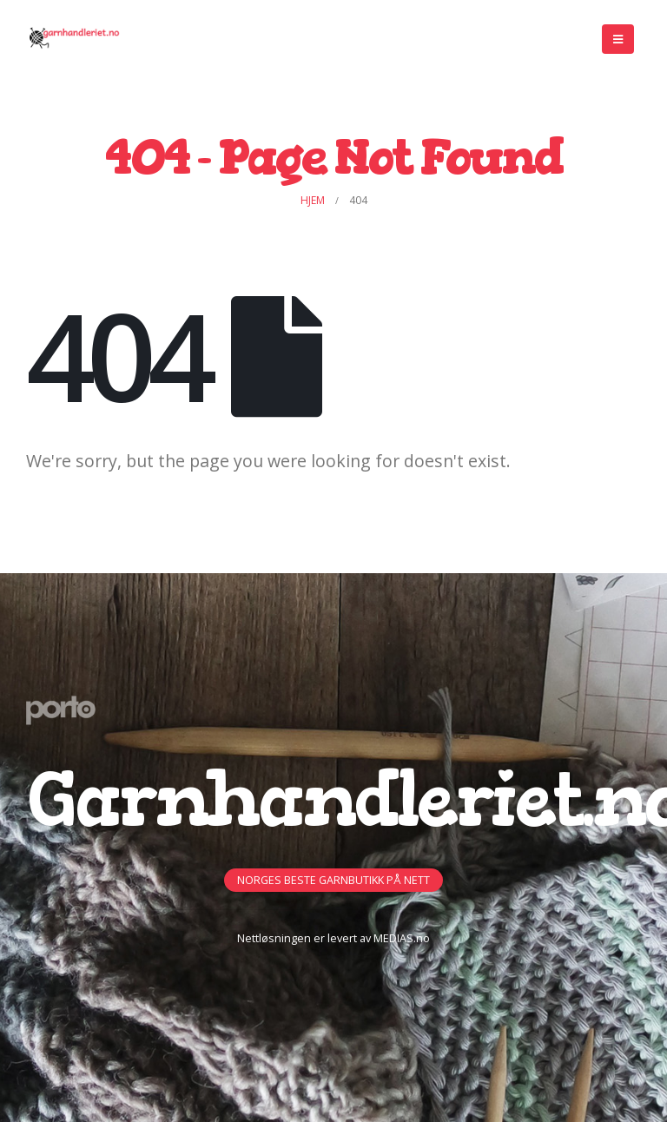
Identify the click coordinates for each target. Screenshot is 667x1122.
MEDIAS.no (401, 938)
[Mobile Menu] (618, 39)
